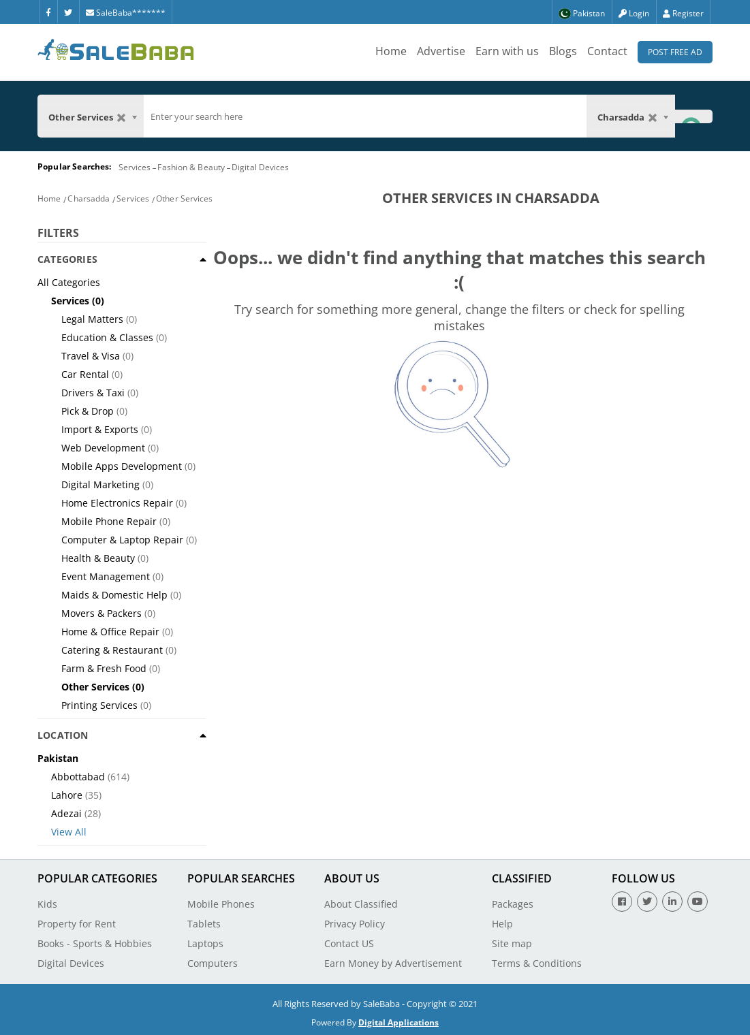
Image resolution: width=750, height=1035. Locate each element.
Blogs (563, 51)
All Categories (68, 282)
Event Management (105, 576)
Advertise (441, 51)
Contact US (349, 943)
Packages (512, 903)
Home (391, 51)
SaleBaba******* (126, 12)
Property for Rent (76, 923)
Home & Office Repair (110, 631)
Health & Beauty (98, 558)
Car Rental (85, 374)
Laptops (205, 943)
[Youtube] (697, 901)
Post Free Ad (675, 52)
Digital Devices (261, 167)
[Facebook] (48, 11)
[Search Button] (693, 116)
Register (683, 13)
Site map (512, 943)
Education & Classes (107, 337)
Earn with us (507, 51)
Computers (212, 963)
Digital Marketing (100, 484)
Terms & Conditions (537, 963)
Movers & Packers (101, 613)
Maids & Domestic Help (114, 594)
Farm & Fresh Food (103, 668)
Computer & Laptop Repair (122, 539)
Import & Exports (99, 429)
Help (502, 923)
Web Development (103, 447)
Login (634, 13)
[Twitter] (68, 11)
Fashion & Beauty (191, 167)
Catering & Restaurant (112, 649)
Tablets (204, 923)
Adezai (66, 813)
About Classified (361, 903)
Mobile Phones (221, 903)
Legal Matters (92, 319)
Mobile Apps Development (121, 466)
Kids (47, 903)
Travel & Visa (90, 355)
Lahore (66, 795)
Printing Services (99, 705)
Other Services (184, 198)
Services (135, 167)
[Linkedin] (672, 901)
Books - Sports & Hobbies (94, 943)
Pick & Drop (87, 410)
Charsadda (88, 198)
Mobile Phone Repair (109, 521)
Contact (607, 51)
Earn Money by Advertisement (393, 963)
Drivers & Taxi (93, 392)
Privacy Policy (354, 923)
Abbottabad (78, 776)
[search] (365, 116)
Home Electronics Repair (117, 502)
